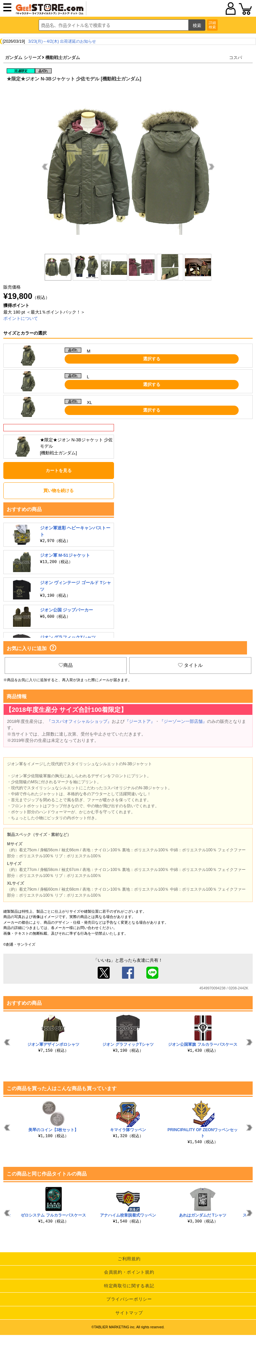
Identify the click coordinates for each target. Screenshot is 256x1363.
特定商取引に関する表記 (129, 1285)
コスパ (235, 57)
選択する (151, 358)
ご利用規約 (129, 1258)
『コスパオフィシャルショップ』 (79, 721)
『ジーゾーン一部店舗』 (183, 721)
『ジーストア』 (140, 721)
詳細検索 (212, 25)
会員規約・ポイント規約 (129, 1272)
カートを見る (59, 470)
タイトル (190, 665)
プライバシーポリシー (129, 1299)
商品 (66, 665)
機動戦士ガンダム (62, 57)
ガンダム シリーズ (23, 57)
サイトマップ (129, 1312)
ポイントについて (20, 318)
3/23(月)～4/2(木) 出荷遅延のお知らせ (62, 41)
